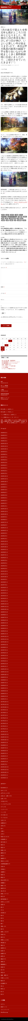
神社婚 (3, 220)
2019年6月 (3, 652)
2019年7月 (3, 650)
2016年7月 (3, 748)
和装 (3, 218)
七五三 (2, 820)
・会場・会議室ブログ (6, 364)
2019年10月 (3, 642)
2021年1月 (3, 601)
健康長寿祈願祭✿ (5, 393)
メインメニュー (26, 7)
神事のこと (3, 940)
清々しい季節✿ (4, 385)
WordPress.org (4, 1012)
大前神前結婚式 (12, 218)
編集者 (9, 65)
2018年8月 (3, 680)
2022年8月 (3, 552)
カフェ (2, 806)
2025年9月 (3, 451)
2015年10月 (3, 772)
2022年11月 (3, 544)
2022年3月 (3, 565)
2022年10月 (3, 546)
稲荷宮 (2, 948)
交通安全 (3, 823)
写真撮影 (20, 216)
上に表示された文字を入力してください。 (12, 317)
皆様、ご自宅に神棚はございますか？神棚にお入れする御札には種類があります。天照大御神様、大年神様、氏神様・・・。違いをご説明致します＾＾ (14, 421)
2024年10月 (3, 481)
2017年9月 (3, 709)
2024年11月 (3, 478)
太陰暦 (2, 872)
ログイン (3, 1004)
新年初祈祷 (3, 899)
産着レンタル (4, 931)
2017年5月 (3, 720)
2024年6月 (3, 492)
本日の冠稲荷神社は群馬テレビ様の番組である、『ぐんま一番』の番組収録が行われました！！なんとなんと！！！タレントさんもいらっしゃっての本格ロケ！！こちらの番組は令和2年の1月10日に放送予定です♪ (14, 230)
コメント (4, 267)
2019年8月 (3, 647)
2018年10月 (3, 674)
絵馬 (2, 956)
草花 (2, 972)
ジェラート (3, 809)
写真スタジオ (4, 836)
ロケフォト (4, 216)
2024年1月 (3, 506)
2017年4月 (3, 723)
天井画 (2, 869)
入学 (2, 834)
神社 (22, 218)
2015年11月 (3, 769)
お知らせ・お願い (5, 795)
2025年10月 (3, 449)
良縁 (2, 967)
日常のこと (3, 27)
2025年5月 (3, 462)
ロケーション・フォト (12, 216)
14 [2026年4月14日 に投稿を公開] (6, 345)
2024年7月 (3, 489)
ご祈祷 (16, 214)
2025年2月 (3, 470)
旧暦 (2, 904)
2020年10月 (3, 609)
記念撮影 (19, 220)
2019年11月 (3, 639)
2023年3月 (3, 533)
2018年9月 (3, 677)
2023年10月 (3, 514)
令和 (2, 825)
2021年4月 (3, 593)
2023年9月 (3, 516)
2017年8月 (3, 712)
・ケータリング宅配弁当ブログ (8, 368)
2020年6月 (3, 620)
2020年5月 (3, 622)
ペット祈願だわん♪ (5, 414)
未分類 (2, 912)
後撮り (2, 885)
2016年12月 (3, 734)
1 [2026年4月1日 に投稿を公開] (10, 340)
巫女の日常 (3, 880)
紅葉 (7, 220)
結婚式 (11, 220)
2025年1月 (3, 473)
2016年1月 (3, 764)
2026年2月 (3, 438)
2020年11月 (3, 606)
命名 (2, 855)
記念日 (24, 220)
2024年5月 (3, 495)
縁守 (2, 381)
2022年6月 (3, 557)
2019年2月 (3, 663)
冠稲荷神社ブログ (6, 7)
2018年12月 (3, 669)
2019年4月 (3, 658)
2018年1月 (3, 699)
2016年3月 (3, 758)
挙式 (2, 896)
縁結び (2, 959)
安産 (2, 874)
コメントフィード (5, 1009)
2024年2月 (3, 503)
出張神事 (3, 839)
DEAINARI (3, 787)
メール (3, 293)
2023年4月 (3, 530)
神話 (2, 945)
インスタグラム (4, 804)
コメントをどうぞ (15, 65)
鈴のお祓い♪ (3, 409)
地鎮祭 (2, 858)
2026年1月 (3, 440)
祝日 (2, 937)
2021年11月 (3, 574)
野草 (2, 988)
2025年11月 (3, 446)
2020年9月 (3, 612)
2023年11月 (3, 511)
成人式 (2, 891)
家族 (2, 877)
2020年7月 (3, 617)
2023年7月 (3, 522)
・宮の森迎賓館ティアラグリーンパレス (10, 361)
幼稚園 (2, 882)
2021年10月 (3, 576)
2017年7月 (3, 715)
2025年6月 (3, 459)
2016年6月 (3, 750)
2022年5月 (3, 560)
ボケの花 (3, 814)
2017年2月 (3, 728)
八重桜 (2, 389)
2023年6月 (3, 525)
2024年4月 (3, 497)
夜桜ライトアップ (5, 397)
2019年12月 (3, 636)
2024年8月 (3, 487)
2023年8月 (3, 519)
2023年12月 (3, 508)
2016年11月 (3, 737)
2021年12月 (3, 571)
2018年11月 (3, 671)
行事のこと (3, 978)
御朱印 (2, 888)
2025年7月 (3, 457)
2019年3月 (3, 661)
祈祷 (18, 218)
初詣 (2, 847)
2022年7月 (3, 555)
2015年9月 (3, 775)
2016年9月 (3, 742)
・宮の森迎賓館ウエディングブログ (9, 363)
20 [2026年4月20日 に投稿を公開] (2, 347)
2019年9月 (3, 644)
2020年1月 (3, 633)
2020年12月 (3, 603)
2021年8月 (3, 582)
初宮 (2, 844)
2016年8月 (3, 745)
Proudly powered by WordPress (7, 1019)
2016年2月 (3, 761)
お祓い (12, 214)
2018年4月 (3, 690)
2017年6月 (3, 718)
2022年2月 (3, 568)
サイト (2, 299)
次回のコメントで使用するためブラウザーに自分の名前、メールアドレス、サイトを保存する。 (14, 308)
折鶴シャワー (4, 893)
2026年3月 (3, 435)
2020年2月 (3, 631)
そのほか (3, 801)
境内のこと (3, 861)
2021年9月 (3, 579)
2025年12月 (3, 443)
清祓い (2, 926)
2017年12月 (3, 701)
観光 (2, 980)
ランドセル (3, 817)
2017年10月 (3, 707)
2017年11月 (3, 704)
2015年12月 (3, 767)
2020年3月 (3, 628)
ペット (2, 812)
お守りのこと (4, 793)
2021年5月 (3, 590)
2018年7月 (3, 682)
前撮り (25, 216)
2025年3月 (3, 468)
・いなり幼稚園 (4, 367)
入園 (2, 831)
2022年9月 (3, 549)
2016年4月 (3, 756)
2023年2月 (3, 536)
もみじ (21, 214)
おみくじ (3, 790)
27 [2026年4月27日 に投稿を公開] (2, 349)
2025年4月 (3, 465)
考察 (2, 961)
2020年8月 (3, 614)
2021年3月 (3, 595)
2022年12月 (3, 541)
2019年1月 (3, 666)
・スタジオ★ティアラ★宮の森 (8, 366)
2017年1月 (3, 731)
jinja (3, 214)
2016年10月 (3, 739)
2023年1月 (3, 538)
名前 (3, 287)
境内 (6, 218)
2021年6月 (3, 587)
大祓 (2, 866)
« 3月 (2, 351)
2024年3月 (3, 500)
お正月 (7, 214)
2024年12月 (3, 476)
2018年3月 (3, 693)
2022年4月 (3, 563)
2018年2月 (3, 696)
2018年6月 (3, 685)
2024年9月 (3, 484)
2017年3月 (3, 726)
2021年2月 (3, 598)
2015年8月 (3, 777)
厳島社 (2, 853)
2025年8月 (3, 454)
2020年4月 (3, 625)
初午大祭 (3, 842)
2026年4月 (3, 432)
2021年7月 (3, 584)
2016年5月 (3, 753)
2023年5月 (3, 527)
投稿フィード (4, 1006)
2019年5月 (3, 655)
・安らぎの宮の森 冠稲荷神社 (8, 360)
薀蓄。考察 (3, 975)
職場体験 (3, 964)
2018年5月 (3, 688)
